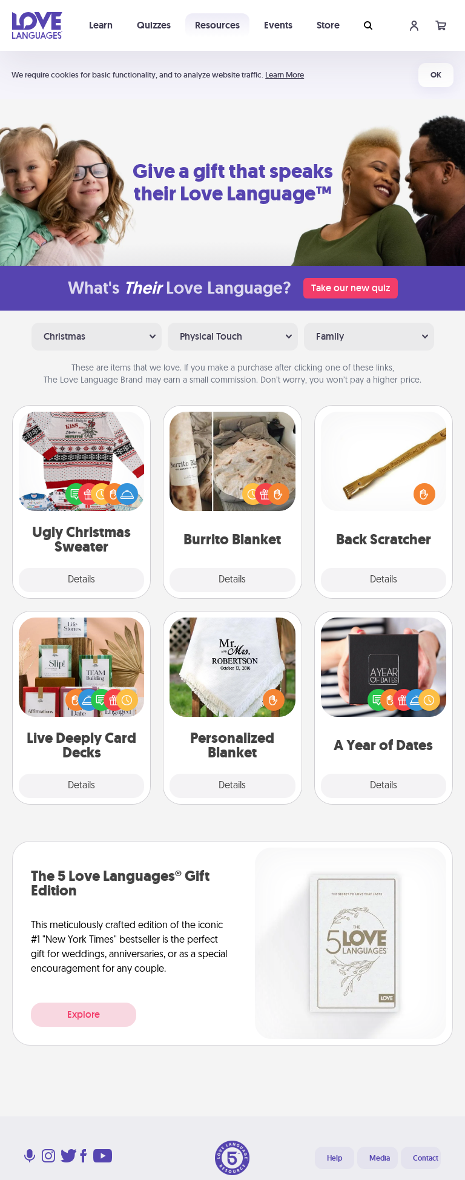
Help (334, 1158)
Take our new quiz (350, 288)
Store (328, 25)
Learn (101, 25)
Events (278, 25)
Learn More (284, 75)
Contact (425, 1158)
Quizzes (154, 25)
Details (81, 580)
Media (379, 1158)
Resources (217, 25)
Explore (83, 1014)
